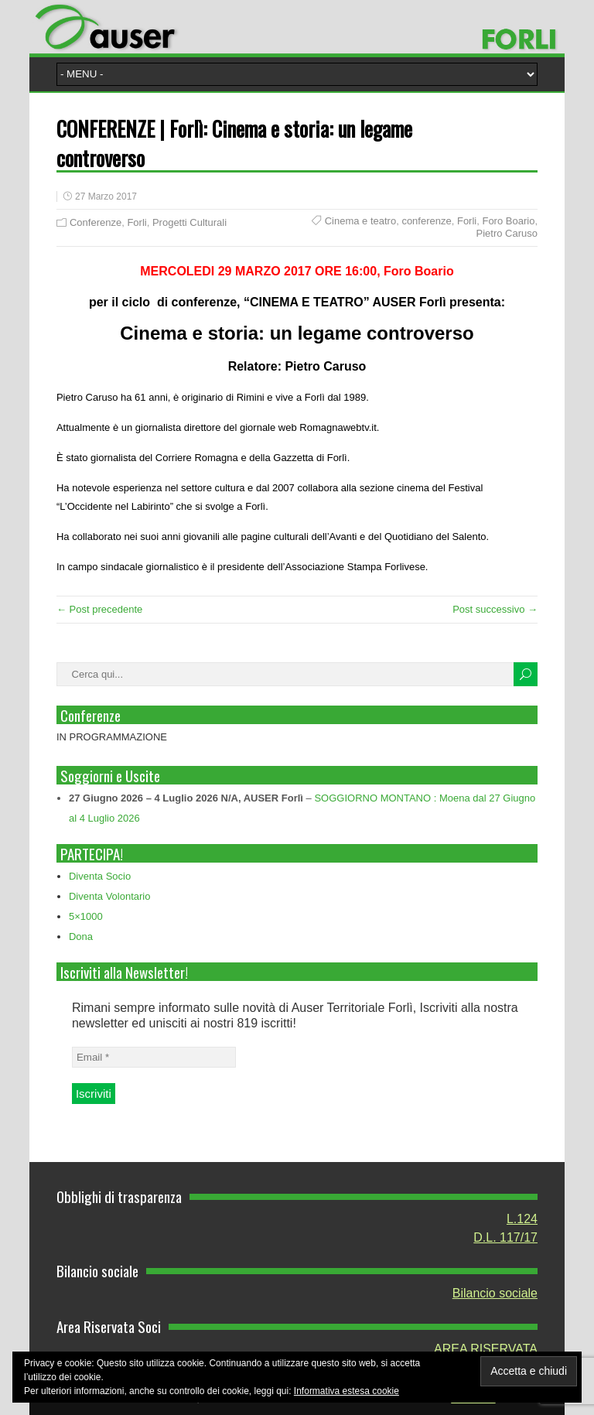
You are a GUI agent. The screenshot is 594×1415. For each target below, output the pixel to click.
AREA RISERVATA (486, 1348)
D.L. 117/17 (505, 1237)
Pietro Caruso (507, 233)
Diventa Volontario (110, 896)
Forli (136, 222)
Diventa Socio (100, 876)
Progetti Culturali (189, 222)
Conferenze (95, 222)
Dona (81, 936)
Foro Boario (508, 221)
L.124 (522, 1218)
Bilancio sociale (495, 1293)
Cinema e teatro (361, 221)
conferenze (426, 221)
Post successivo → (495, 609)
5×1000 (86, 916)
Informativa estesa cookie (346, 1391)
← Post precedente (99, 609)
